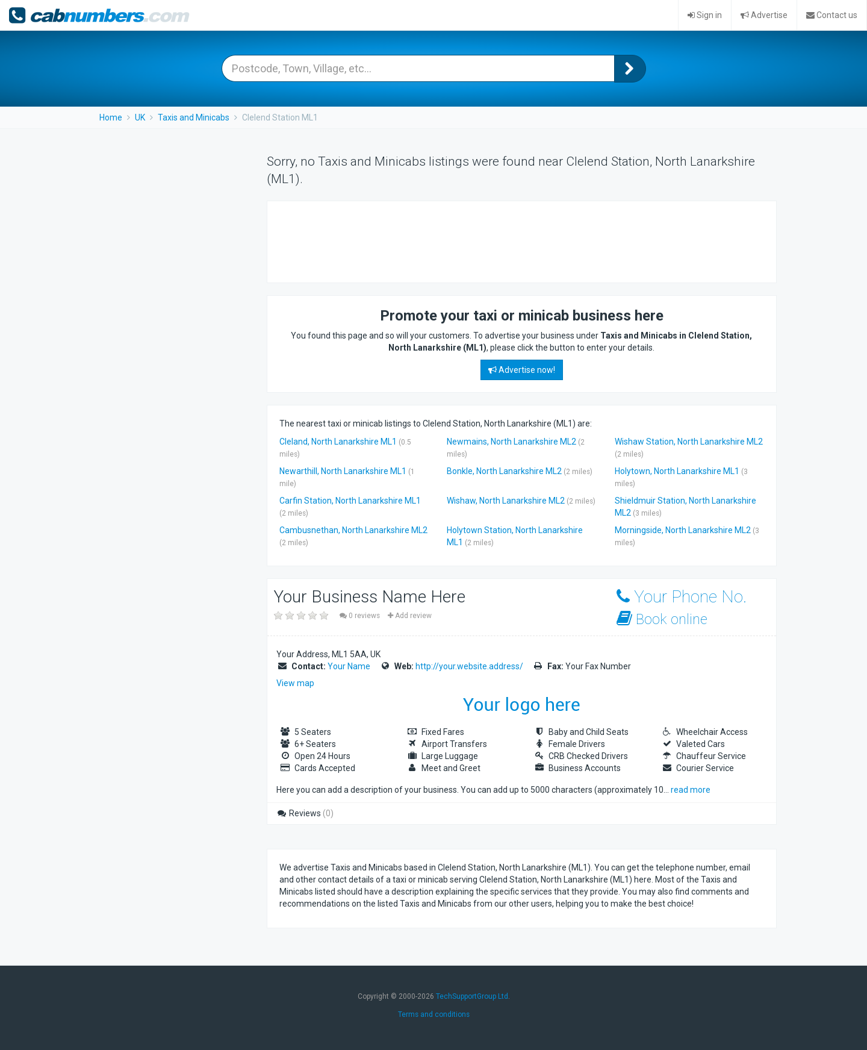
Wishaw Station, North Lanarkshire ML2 (689, 441)
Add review (410, 615)
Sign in (705, 15)
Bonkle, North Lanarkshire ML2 (504, 471)
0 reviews (361, 615)
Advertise (764, 15)
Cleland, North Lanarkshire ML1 (338, 441)
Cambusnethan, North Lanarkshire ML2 (353, 530)
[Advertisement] (498, 240)
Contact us (831, 15)
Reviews (305, 813)
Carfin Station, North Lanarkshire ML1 (350, 500)
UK (140, 117)
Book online (662, 619)
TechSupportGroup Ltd (472, 996)
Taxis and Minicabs (193, 117)
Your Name (349, 666)
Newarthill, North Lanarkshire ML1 (342, 471)
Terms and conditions (434, 1014)
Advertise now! (521, 370)
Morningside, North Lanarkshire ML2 (683, 530)
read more (690, 790)
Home (110, 117)
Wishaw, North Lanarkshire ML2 (506, 500)
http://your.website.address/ (469, 666)
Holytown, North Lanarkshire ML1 (677, 471)
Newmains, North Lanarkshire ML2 (511, 441)
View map (295, 683)
